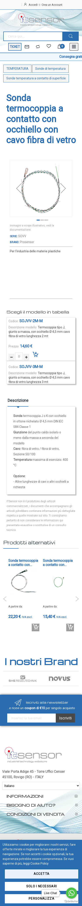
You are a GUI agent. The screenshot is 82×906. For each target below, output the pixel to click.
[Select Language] (41, 786)
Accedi (33, 4)
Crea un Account (52, 4)
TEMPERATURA (17, 68)
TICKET (15, 46)
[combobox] (33, 36)
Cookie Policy (39, 863)
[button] (19, 188)
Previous (5, 598)
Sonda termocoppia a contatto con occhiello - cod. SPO (23, 563)
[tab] (18, 402)
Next (77, 598)
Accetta (41, 874)
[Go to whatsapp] (71, 893)
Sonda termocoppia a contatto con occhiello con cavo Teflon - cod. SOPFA (58, 563)
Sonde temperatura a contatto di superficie (36, 78)
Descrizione (18, 400)
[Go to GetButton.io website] (72, 901)
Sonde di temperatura (50, 68)
